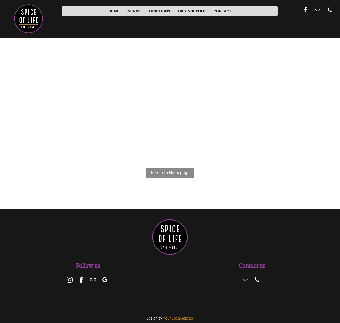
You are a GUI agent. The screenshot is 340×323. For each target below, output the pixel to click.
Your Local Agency (178, 318)
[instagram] (69, 280)
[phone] (330, 10)
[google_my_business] (104, 280)
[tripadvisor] (92, 280)
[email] (317, 10)
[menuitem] (114, 11)
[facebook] (305, 10)
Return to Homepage (170, 172)
